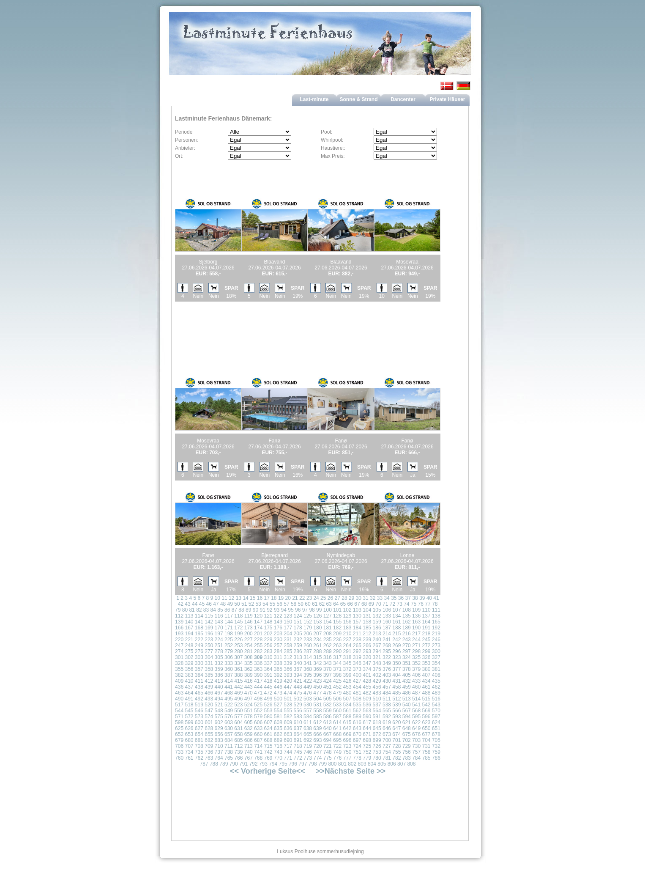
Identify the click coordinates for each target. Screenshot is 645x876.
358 (209, 669)
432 (406, 681)
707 (189, 746)
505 (327, 699)
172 (238, 628)
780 (377, 758)
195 (199, 634)
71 (385, 604)
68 (364, 604)
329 (189, 663)
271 (416, 645)
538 (387, 705)
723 (347, 746)
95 (290, 610)
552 (258, 711)
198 (228, 634)
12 (231, 598)
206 (307, 634)
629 (219, 728)
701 (396, 740)
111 (436, 610)
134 (396, 616)
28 (344, 598)
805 (381, 764)
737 (219, 752)
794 (273, 764)
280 (238, 651)
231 (288, 640)
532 (327, 705)
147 (258, 622)
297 (406, 651)
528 (288, 705)
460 (416, 687)
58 (293, 604)
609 (288, 722)
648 (406, 728)
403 (387, 675)
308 (248, 657)
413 (219, 681)
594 (406, 716)
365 (278, 669)
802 (352, 764)
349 (387, 663)
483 (377, 693)
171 (228, 628)
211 (357, 634)
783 (406, 758)
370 (327, 669)
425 (337, 681)
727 (387, 746)
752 (367, 752)
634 (268, 728)
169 (209, 628)
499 (268, 699)
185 (367, 628)
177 (288, 628)
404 (396, 675)
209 (337, 634)
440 (219, 687)
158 (367, 622)
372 (347, 669)
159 (377, 622)
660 (258, 734)
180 (317, 628)
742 (268, 752)
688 (268, 740)
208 (327, 634)
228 (258, 640)
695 (337, 740)
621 (406, 722)
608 (278, 722)
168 (199, 628)
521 (219, 705)
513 (406, 699)
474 (288, 693)
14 (245, 598)
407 (426, 675)
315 (317, 657)
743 (278, 752)
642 (347, 728)
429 (377, 681)
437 (189, 687)
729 (406, 746)
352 (416, 663)
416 (248, 681)
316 (327, 657)
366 (288, 669)
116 (219, 616)
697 (357, 740)
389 (248, 675)
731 (426, 746)
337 (268, 663)
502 (298, 699)
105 (377, 610)
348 (377, 663)
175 (268, 628)
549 (228, 711)
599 (189, 722)
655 (209, 734)
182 (337, 628)
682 (209, 740)
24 (316, 598)
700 (387, 740)
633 (258, 728)
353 (426, 663)
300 (436, 651)
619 (387, 722)
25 (323, 598)
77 (427, 604)
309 (258, 657)
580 (268, 716)
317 (337, 657)
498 (258, 699)
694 (327, 740)
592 (387, 716)
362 (248, 669)
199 (238, 634)
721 (327, 746)
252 (228, 645)
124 (298, 616)
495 (228, 699)
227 (248, 640)
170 (219, 628)
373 (357, 669)
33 (380, 598)
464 (189, 693)
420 (288, 681)
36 (401, 598)
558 (317, 711)
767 (248, 758)
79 (177, 610)
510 (377, 699)
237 (347, 640)
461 (426, 687)
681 (199, 740)
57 (286, 604)
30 (358, 598)
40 (429, 598)
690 (288, 740)
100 (327, 610)
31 (365, 598)
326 (426, 657)
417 (258, 681)
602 (219, 722)
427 (357, 681)
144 (228, 622)
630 (228, 728)
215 (396, 634)
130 (357, 616)
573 (199, 716)
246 (436, 640)
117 (228, 616)
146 (248, 622)
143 (219, 622)
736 (209, 752)
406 (416, 675)
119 (248, 616)
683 (219, 740)
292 (357, 651)
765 (228, 758)
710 (219, 746)
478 (327, 693)
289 (327, 651)
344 (337, 663)
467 (219, 693)
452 (337, 687)
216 (406, 634)
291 (347, 651)
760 (179, 758)
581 (278, 716)
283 (268, 651)
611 (307, 722)
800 (332, 764)
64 (336, 604)
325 (416, 657)
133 (387, 616)
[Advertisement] (275, 329)
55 (272, 604)
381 (436, 669)
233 (307, 640)
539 (396, 705)
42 (180, 604)
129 (347, 616)
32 (372, 598)
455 (367, 687)
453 (347, 687)
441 (228, 687)
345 (347, 663)
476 (307, 693)
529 (298, 705)
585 (317, 716)
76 (421, 604)
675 (406, 734)
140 (189, 622)
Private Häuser (447, 99)
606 (258, 722)
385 (209, 675)
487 (416, 693)
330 (199, 663)
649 (416, 728)
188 (396, 628)
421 (298, 681)
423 (317, 681)
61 (314, 604)
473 (278, 693)
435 (436, 681)
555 (288, 711)
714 (258, 746)
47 (216, 604)
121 (268, 616)
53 (258, 604)
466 (209, 693)
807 (401, 764)
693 (317, 740)
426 (347, 681)
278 (219, 651)
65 (343, 604)
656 (219, 734)
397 (327, 675)
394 (298, 675)
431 (396, 681)
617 (367, 722)
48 (223, 604)
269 (396, 645)
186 (377, 628)
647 (396, 728)
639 (317, 728)
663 (288, 734)
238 (357, 640)
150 (288, 622)
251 (219, 645)
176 (278, 628)
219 (436, 634)
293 (367, 651)
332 (219, 663)
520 (209, 705)
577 (238, 716)
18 (273, 598)
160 (387, 622)
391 (268, 675)
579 (258, 716)
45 (202, 604)
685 (238, 740)
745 (298, 752)
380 (426, 669)
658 (238, 734)
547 (209, 711)
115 (209, 616)
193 (179, 634)
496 (238, 699)
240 (377, 640)
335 (248, 663)
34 (386, 598)
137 (426, 616)
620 (396, 722)
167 (189, 628)
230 (278, 640)
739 (238, 752)
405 (406, 675)
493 (209, 699)
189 (406, 628)
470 (248, 693)
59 (300, 604)
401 (367, 675)
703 (416, 740)
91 (262, 610)
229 (268, 640)
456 (377, 687)
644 (367, 728)
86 (227, 610)
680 (189, 740)
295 (387, 651)
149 (278, 622)
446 (278, 687)
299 (426, 651)
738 (228, 752)
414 (228, 681)
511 (387, 699)
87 (234, 610)
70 (378, 604)
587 (337, 716)
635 (278, 728)
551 (248, 711)
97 (305, 610)
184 (357, 628)
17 (266, 598)
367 (298, 669)
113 (189, 616)
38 (415, 598)
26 (330, 598)
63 (328, 604)
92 (269, 610)
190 (416, 628)
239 (367, 640)
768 (258, 758)
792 (253, 764)
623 (426, 722)
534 (347, 705)
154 (327, 622)
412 (209, 681)
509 (367, 699)
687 (258, 740)
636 (288, 728)
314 (307, 657)
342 (317, 663)
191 (426, 628)
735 (199, 752)
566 (396, 711)
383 (189, 675)
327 (436, 657)
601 (209, 722)
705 (436, 740)
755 (396, 752)
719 (307, 746)
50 (237, 604)
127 (327, 616)
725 (367, 746)
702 (406, 740)
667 (327, 734)
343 (327, 663)
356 (189, 669)
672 (377, 734)
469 (238, 693)
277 (209, 651)
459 (406, 687)
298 (416, 651)
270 (406, 645)
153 (317, 622)
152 (307, 622)
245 (426, 640)
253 (238, 645)
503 (307, 699)
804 (372, 764)
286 (298, 651)
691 (298, 740)
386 (219, 675)
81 (191, 610)
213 (377, 634)
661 (268, 734)
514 (416, 699)
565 (387, 711)
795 (283, 764)
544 (179, 711)
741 (258, 752)
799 (322, 764)
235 (327, 640)
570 (436, 711)
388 (238, 675)
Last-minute (314, 99)
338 (278, 663)
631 (238, 728)
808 (411, 764)
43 (187, 604)
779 (367, 758)
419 (278, 681)
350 (396, 663)
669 (347, 734)
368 (307, 669)
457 (387, 687)
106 (387, 610)
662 (278, 734)
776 (337, 758)
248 (189, 645)
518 (189, 705)
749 (337, 752)
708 (199, 746)
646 (387, 728)
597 (436, 716)
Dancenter (403, 99)
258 (288, 645)
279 (228, 651)
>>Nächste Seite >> (350, 771)
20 (288, 598)
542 (426, 705)
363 (258, 669)
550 (238, 711)
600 (199, 722)
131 (367, 616)
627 (199, 728)
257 (278, 645)
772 (298, 758)
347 (367, 663)
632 (248, 728)
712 (238, 746)
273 (436, 645)
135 (406, 616)
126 (317, 616)
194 (189, 634)
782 (396, 758)
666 (317, 734)
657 (228, 734)
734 (189, 752)
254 (248, 645)
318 (347, 657)
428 (367, 681)
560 (337, 711)
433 (416, 681)
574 (209, 716)
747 (317, 752)
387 (228, 675)
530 (307, 705)
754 (387, 752)
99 (319, 610)
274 (179, 651)
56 (279, 604)
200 (248, 634)
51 (244, 604)
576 (228, 716)
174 (258, 628)
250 (209, 645)
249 (199, 645)
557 (307, 711)
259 (298, 645)
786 (436, 758)
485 (396, 693)
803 (362, 764)
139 (179, 622)
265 (357, 645)
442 (238, 687)
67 (357, 604)
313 (298, 657)
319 (357, 657)
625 (179, 728)
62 (322, 604)
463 (179, 693)
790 (234, 764)
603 (228, 722)
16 (259, 598)
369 (317, 669)
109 (416, 610)
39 (422, 598)
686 (248, 740)
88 (241, 610)
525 (258, 705)
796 (293, 764)
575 (219, 716)
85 (220, 610)
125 (307, 616)
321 (377, 657)
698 (367, 740)
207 (317, 634)
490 (179, 699)
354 (436, 663)
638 (307, 728)
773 (307, 758)
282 (258, 651)
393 (288, 675)
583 (298, 716)
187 (387, 628)
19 (281, 598)
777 (347, 758)
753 (377, 752)
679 (179, 740)
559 (327, 711)
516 (436, 699)
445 (268, 687)
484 (387, 693)
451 (327, 687)
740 (248, 752)
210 (347, 634)
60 (307, 604)
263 (337, 645)
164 (426, 622)
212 (367, 634)
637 (298, 728)
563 (367, 711)
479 (337, 693)
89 (248, 610)
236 (337, 640)
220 (179, 640)
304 (209, 657)
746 (307, 752)
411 (199, 681)
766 (238, 758)
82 (199, 610)
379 (416, 669)
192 (436, 628)
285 (288, 651)
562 (357, 711)
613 (327, 722)
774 (317, 758)
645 (377, 728)
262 (327, 645)
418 (268, 681)
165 (436, 622)
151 (298, 622)
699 (377, 740)
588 (347, 716)
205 (298, 634)
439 (209, 687)
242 (396, 640)
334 (238, 663)
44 (194, 604)
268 (387, 645)
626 (189, 728)
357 (199, 669)
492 (199, 699)
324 (406, 657)
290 (337, 651)
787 (204, 764)
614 (337, 722)
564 (377, 711)
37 (408, 598)
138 (436, 616)
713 (248, 746)
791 (243, 764)
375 (377, 669)
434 (426, 681)
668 (337, 734)
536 (367, 705)
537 (377, 705)
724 (357, 746)
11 (224, 598)
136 (416, 616)
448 (298, 687)
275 (189, 651)
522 (228, 705)
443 (248, 687)
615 (347, 722)
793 (263, 764)
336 (258, 663)
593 (396, 716)
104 (367, 610)
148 (268, 622)
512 (396, 699)
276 (199, 651)
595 (416, 716)
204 (288, 634)
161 (396, 622)
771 (288, 758)
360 (228, 669)
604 (238, 722)
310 (268, 657)
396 (317, 675)
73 (399, 604)
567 (406, 711)
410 (189, 681)
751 (357, 752)
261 (317, 645)
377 (396, 669)
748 (327, 752)
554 (278, 711)
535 (357, 705)
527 (278, 705)
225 (228, 640)
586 (327, 716)
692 (307, 740)
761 (189, 758)
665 (307, 734)
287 (307, 651)
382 (179, 675)
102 (347, 610)
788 (214, 764)
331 (209, 663)
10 (217, 598)
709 (209, 746)
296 (396, 651)
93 (276, 610)
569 (426, 711)
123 (288, 616)
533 (337, 705)
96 (298, 610)
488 (426, 693)
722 (337, 746)
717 (288, 746)
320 (367, 657)
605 (248, 722)
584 (307, 716)
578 (248, 716)
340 (298, 663)
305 (219, 657)
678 (436, 734)
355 (179, 669)
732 (436, 746)
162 (406, 622)
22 (302, 598)
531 (317, 705)
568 (416, 711)
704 (426, 740)
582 (288, 716)
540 (406, 705)
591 (377, 716)
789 (223, 764)
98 (311, 610)
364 (268, 669)
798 (313, 764)
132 (377, 616)
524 (248, 705)
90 (255, 610)
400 (357, 675)
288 (317, 651)
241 (387, 640)
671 (367, 734)
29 (351, 598)
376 (387, 669)
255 (258, 645)
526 (268, 705)
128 (337, 616)
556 (298, 711)
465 (199, 693)
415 (238, 681)
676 (416, 734)
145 (238, 622)
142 (209, 622)
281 (248, 651)
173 (248, 628)
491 (189, 699)
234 (317, 640)
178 (298, 628)
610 (298, 722)
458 (396, 687)
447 (288, 687)
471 (258, 693)
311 (278, 657)
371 (337, 669)
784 (416, 758)
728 (396, 746)
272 (426, 645)
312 (288, 657)
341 (307, 663)
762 (199, 758)
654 (199, 734)
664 (298, 734)
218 (426, 634)
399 (347, 675)
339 (288, 663)
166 (179, 628)
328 (179, 663)
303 (199, 657)
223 (209, 640)
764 (219, 758)
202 (268, 634)
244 (416, 640)
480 (347, 693)
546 (199, 711)
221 (189, 640)
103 (357, 610)
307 (238, 657)
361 (238, 669)
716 (278, 746)
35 (393, 598)
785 (426, 758)
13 (238, 598)
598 (179, 722)
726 (377, 746)
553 (268, 711)
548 (219, 711)
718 (298, 746)
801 (342, 764)
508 (357, 699)
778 (357, 758)
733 (179, 752)
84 (213, 610)
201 (258, 634)
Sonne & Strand (358, 99)
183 (347, 628)
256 (268, 645)
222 (199, 640)
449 (307, 687)
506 (337, 699)
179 (307, 628)
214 (387, 634)
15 (252, 598)
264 (347, 645)
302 (189, 657)
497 (248, 699)
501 (288, 699)
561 (347, 711)
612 (317, 722)
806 (392, 764)
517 (179, 705)
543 (436, 705)
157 (357, 622)
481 (357, 693)
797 (302, 764)
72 (392, 604)
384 (199, 675)
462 (436, 687)
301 (179, 657)
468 (228, 693)
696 (347, 740)
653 (189, 734)
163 (416, 622)
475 (298, 693)
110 (426, 610)
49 (230, 604)
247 (179, 645)
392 (278, 675)
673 (387, 734)
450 (317, 687)
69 (371, 604)
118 (238, 616)
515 (426, 699)
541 (416, 705)
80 (185, 610)
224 (219, 640)
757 (416, 752)
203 (278, 634)
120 (258, 616)
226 (238, 640)
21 (295, 598)
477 (317, 693)
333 (228, 663)
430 (387, 681)
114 (199, 616)
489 (436, 693)
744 (288, 752)
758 (426, 752)
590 (367, 716)
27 (337, 598)
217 (416, 634)
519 (199, 705)
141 (199, 622)
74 (406, 604)
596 (426, 716)
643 (357, 728)
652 (179, 734)
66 (350, 604)
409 (179, 681)
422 (307, 681)
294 (377, 651)
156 (347, 622)
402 (377, 675)
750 (347, 752)
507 (347, 699)
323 (396, 657)
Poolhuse (305, 851)
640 (327, 728)
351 (406, 663)
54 (265, 604)
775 (327, 758)
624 (436, 722)
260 (307, 645)
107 (396, 610)
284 (278, 651)
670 (357, 734)
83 (206, 610)
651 (436, 728)
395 (307, 675)
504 (317, 699)
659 (248, 734)
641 (337, 728)
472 (268, 693)
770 (278, 758)
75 (413, 604)
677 (426, 734)
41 (436, 598)
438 (199, 687)
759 (436, 752)
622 (416, 722)
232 (298, 640)
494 (219, 699)
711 (228, 746)
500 (278, 699)
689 (278, 740)
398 (337, 675)
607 (268, 722)
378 (406, 669)
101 (337, 610)
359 (219, 669)
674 (396, 734)
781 (387, 758)
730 (416, 746)
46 (208, 604)
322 (387, 657)
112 (179, 616)
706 (179, 746)
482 (367, 693)
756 (406, 752)
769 (268, 758)
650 (426, 728)
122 (278, 616)
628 (209, 728)
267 (377, 645)
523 (238, 705)
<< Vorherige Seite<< (267, 771)
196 (209, 634)
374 (367, 669)
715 (268, 746)
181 (327, 628)
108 (406, 610)
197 (219, 634)
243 (406, 640)
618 (377, 722)
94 (284, 610)
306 (228, 657)
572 (189, 716)
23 (309, 598)
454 (357, 687)
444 (258, 687)
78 (434, 604)
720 (317, 746)
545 (189, 711)
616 (357, 722)
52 (251, 604)
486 (406, 693)
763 (209, 758)
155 (337, 622)
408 (436, 675)
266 (367, 645)
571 (179, 716)
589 (357, 716)
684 (228, 740)
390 (258, 675)
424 (327, 681)
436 (179, 687)
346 (357, 663)
